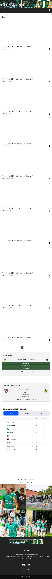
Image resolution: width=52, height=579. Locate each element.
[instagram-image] (13, 497)
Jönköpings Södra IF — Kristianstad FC (26, 359)
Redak (3, 49)
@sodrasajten (26, 482)
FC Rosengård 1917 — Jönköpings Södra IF (26, 399)
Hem (3, 14)
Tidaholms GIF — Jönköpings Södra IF (17, 47)
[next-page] (29, 347)
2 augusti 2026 (26, 389)
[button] (3, 10)
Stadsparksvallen (26, 365)
